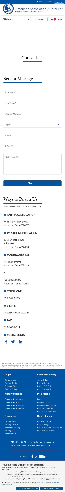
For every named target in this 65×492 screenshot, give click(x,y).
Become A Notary (12, 427)
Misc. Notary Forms (45, 430)
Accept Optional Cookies (27, 488)
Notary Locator (12, 424)
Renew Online (43, 383)
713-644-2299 (44, 2)
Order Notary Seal (13, 402)
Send (32, 183)
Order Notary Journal (14, 408)
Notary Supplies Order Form (49, 427)
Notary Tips (10, 430)
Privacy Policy (11, 383)
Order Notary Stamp (14, 399)
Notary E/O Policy (45, 386)
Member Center (44, 402)
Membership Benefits (46, 405)
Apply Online (42, 380)
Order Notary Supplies (15, 405)
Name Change (43, 424)
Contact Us (59, 2)
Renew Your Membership (48, 411)
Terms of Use (43, 482)
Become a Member (45, 408)
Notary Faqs (10, 421)
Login (39, 399)
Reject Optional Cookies (52, 488)
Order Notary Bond (45, 389)
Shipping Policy (12, 386)
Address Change (44, 421)
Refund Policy (11, 389)
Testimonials (10, 434)
